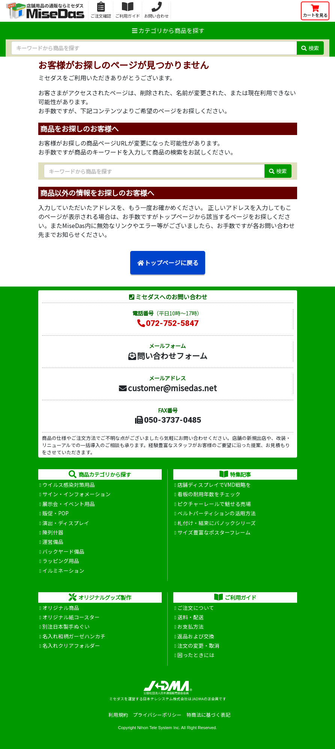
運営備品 (52, 541)
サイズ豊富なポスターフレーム (214, 532)
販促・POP (55, 513)
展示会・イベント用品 (68, 503)
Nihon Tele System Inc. (158, 727)
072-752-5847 (167, 323)
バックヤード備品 (63, 551)
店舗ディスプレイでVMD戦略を (214, 484)
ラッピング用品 (60, 560)
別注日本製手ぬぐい (66, 626)
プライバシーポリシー (157, 714)
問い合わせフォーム (167, 355)
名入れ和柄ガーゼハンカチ (73, 636)
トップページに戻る (167, 262)
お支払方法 (190, 626)
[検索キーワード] (154, 48)
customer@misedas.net (167, 387)
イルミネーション (63, 570)
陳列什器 (52, 532)
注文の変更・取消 (198, 645)
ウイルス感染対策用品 (68, 484)
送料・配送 (190, 617)
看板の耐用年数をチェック (208, 494)
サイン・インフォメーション (76, 494)
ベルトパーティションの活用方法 (216, 513)
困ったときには (195, 655)
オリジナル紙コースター (71, 617)
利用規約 (118, 714)
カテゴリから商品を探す (167, 30)
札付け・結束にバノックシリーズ (216, 523)
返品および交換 (195, 636)
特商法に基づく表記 (208, 714)
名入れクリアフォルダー (71, 645)
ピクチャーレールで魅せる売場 (214, 503)
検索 (310, 48)
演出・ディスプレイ (65, 523)
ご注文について (195, 607)
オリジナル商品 (60, 607)
